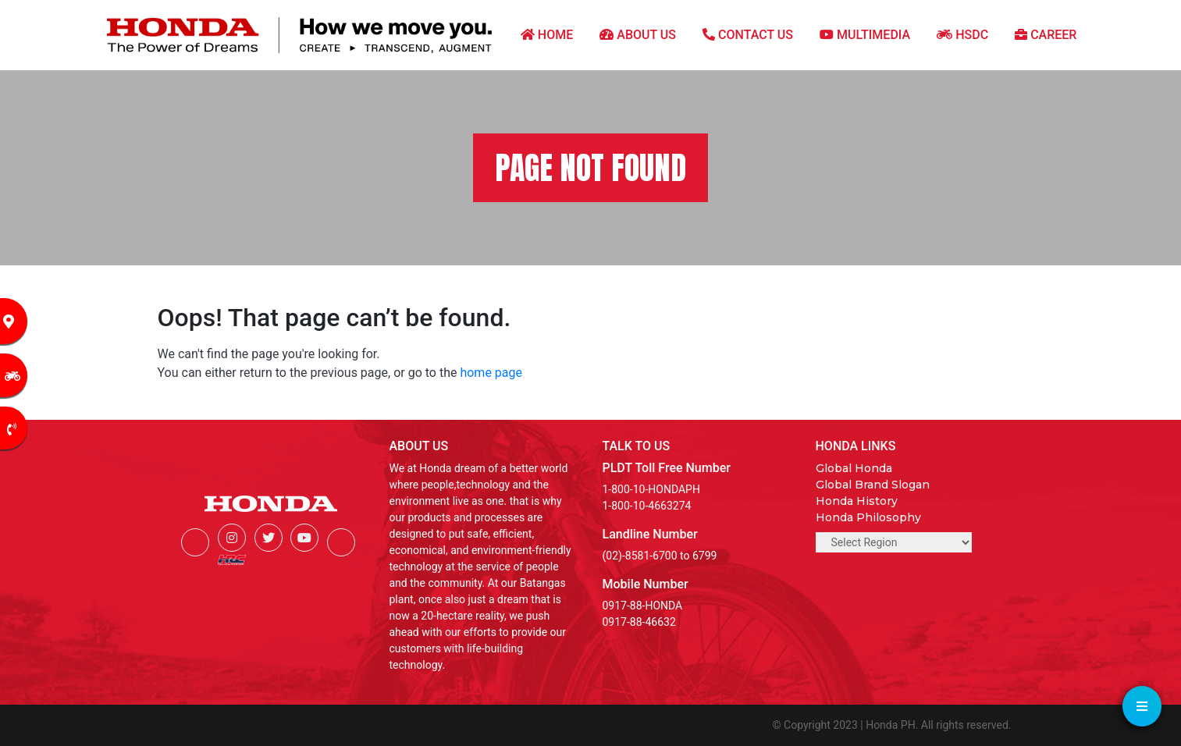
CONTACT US (748, 34)
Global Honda (854, 468)
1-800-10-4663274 (647, 505)
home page (491, 372)
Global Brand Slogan (873, 485)
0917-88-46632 (639, 622)
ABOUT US (637, 34)
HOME (547, 34)
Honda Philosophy (868, 517)
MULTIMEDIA (865, 34)
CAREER (1045, 34)
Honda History (857, 501)
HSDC (962, 34)
